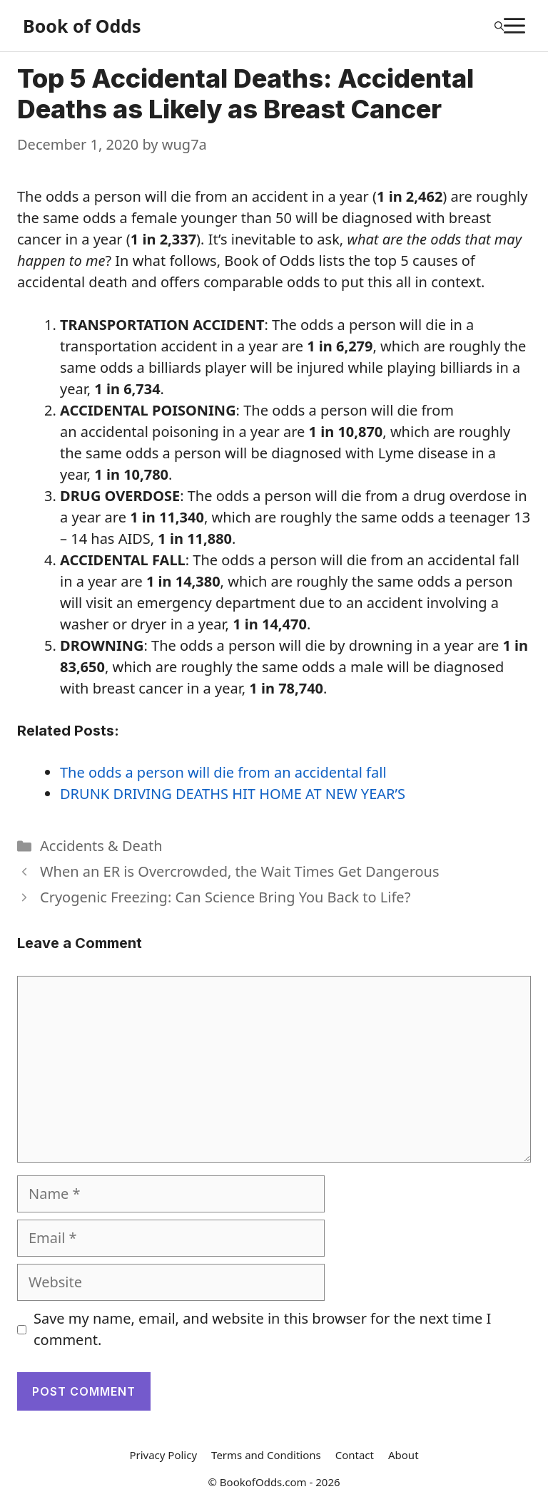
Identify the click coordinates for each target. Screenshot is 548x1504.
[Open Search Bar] (499, 25)
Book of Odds (82, 26)
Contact (354, 1455)
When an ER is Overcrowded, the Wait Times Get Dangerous (240, 871)
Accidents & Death (101, 845)
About (403, 1455)
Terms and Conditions (266, 1455)
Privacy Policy (163, 1455)
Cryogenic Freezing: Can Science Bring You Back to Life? (225, 897)
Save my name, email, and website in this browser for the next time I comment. (262, 1329)
